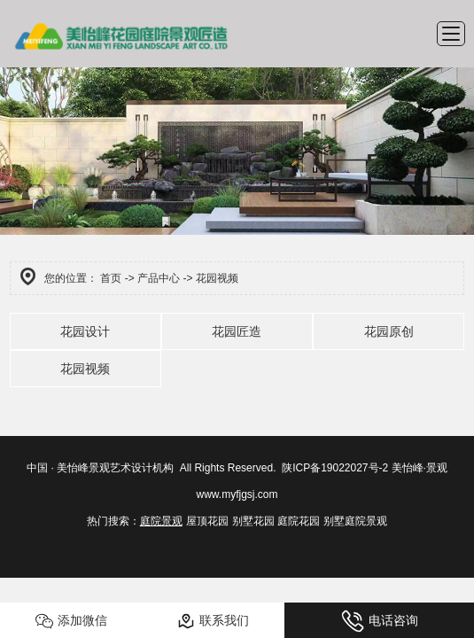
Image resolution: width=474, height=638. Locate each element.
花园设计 (85, 331)
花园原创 (389, 331)
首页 (110, 278)
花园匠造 (236, 331)
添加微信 (71, 621)
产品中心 (158, 278)
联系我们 (213, 621)
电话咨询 (379, 621)
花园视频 (85, 369)
